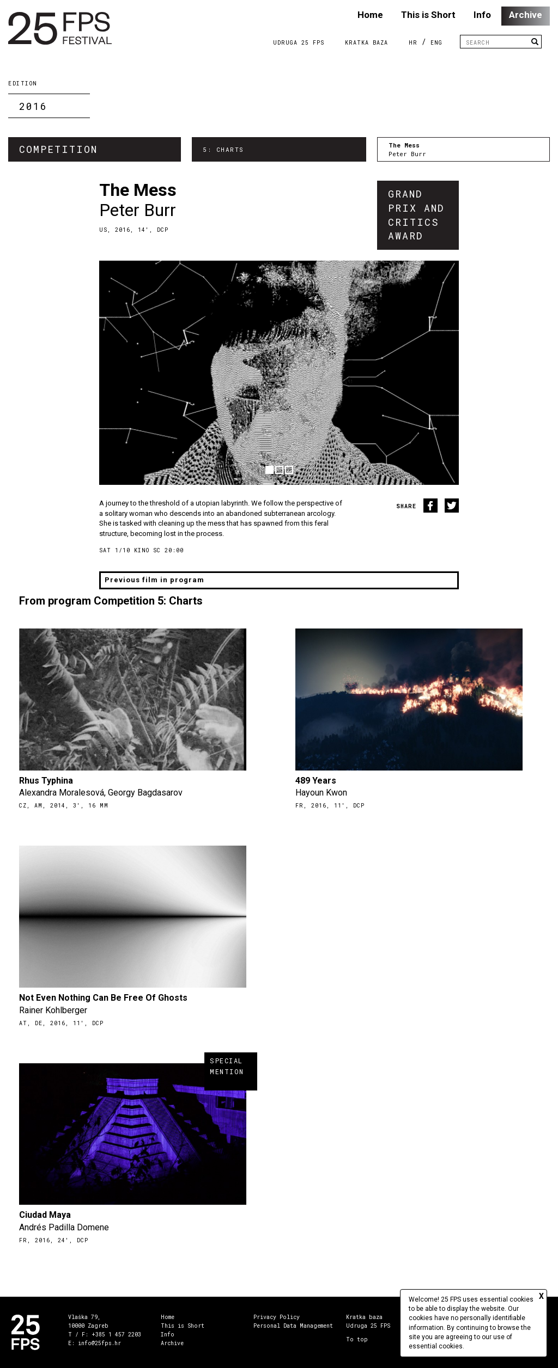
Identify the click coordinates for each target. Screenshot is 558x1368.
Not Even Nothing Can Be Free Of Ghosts (103, 998)
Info (482, 14)
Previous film (154, 580)
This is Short (428, 14)
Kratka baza (364, 1317)
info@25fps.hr (99, 1343)
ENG (436, 42)
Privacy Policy (276, 1317)
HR (413, 42)
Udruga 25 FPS (298, 42)
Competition (58, 149)
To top (357, 1339)
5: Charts (223, 149)
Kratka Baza (366, 42)
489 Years (315, 780)
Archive (525, 14)
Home (370, 14)
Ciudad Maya (45, 1215)
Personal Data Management (293, 1325)
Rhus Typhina (46, 780)
